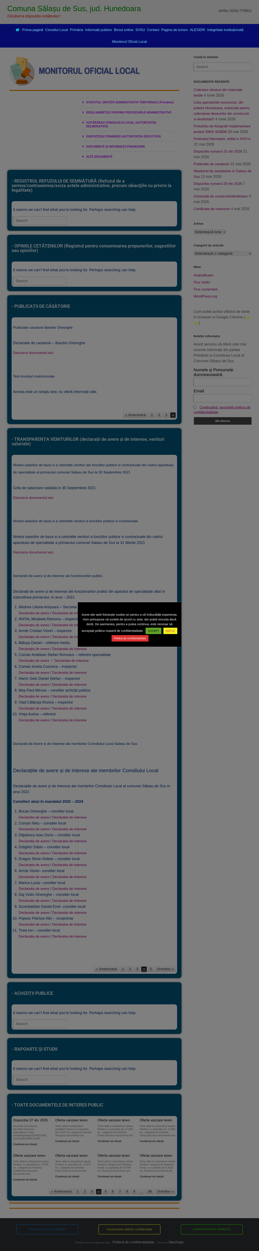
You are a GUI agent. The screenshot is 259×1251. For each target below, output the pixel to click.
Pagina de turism (174, 30)
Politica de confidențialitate (130, 638)
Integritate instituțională (225, 30)
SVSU (140, 30)
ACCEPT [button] (153, 630)
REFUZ (170, 630)
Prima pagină (29, 30)
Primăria (76, 30)
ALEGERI (197, 30)
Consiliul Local (56, 30)
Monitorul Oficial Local (129, 42)
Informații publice (98, 30)
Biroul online (124, 30)
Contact (153, 30)
